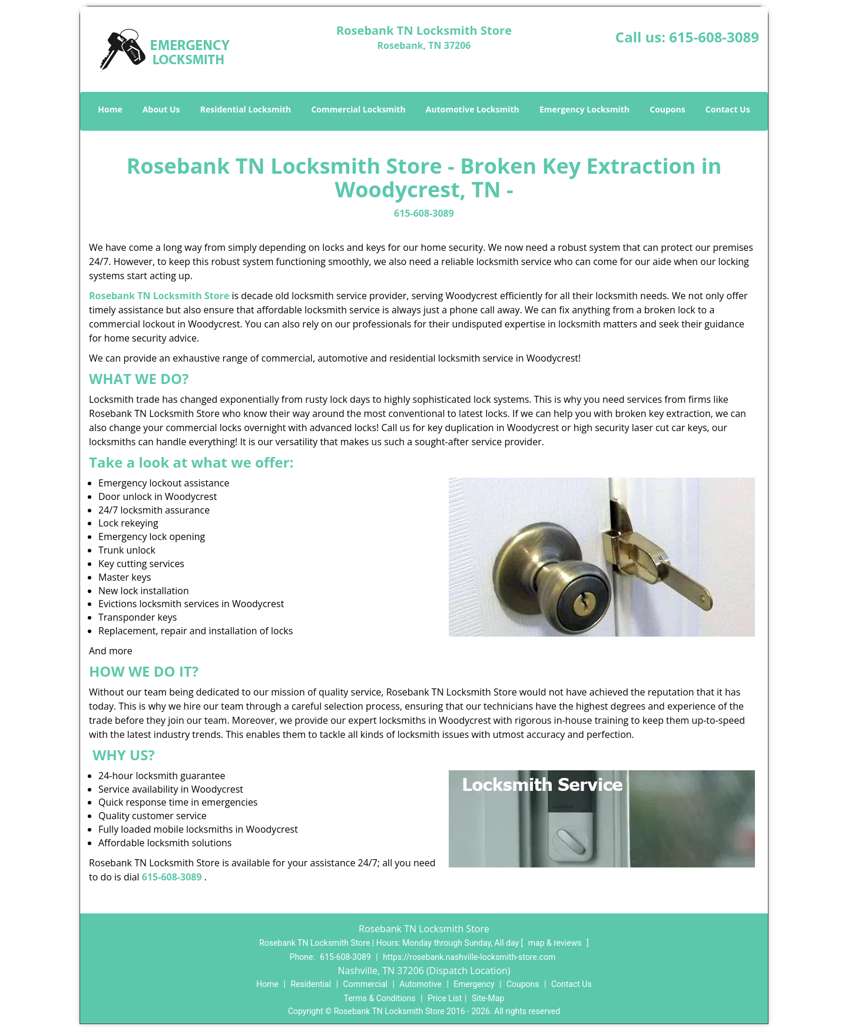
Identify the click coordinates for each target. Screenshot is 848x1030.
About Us (161, 109)
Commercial (365, 984)
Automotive (420, 984)
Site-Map (488, 998)
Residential (310, 984)
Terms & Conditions (380, 998)
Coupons (667, 109)
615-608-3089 (714, 37)
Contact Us (727, 109)
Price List (445, 998)
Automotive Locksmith (472, 109)
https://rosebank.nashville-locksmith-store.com (469, 957)
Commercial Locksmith (358, 109)
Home (110, 109)
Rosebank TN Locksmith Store (159, 295)
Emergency (473, 984)
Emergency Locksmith (584, 109)
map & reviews (556, 943)
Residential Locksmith (246, 109)
